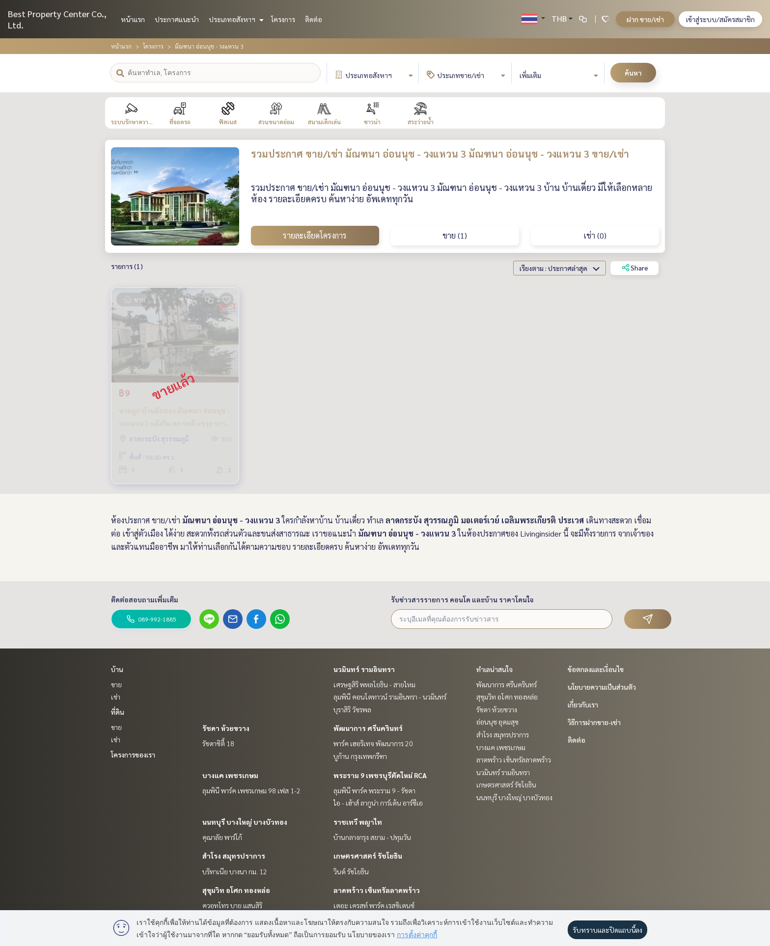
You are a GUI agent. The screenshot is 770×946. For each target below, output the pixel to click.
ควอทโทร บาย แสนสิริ (232, 905)
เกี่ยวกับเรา (583, 704)
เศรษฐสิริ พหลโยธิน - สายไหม (374, 684)
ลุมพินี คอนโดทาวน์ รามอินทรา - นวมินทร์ (389, 696)
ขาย (116, 684)
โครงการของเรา (133, 754)
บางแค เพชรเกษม (230, 775)
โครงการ (283, 19)
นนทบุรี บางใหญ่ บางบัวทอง (244, 821)
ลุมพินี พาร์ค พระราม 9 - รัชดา (374, 790)
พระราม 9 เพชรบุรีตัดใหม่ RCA (380, 775)
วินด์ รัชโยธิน (351, 871)
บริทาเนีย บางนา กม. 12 (234, 871)
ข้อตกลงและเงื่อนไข (596, 669)
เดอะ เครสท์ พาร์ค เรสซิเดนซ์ (373, 905)
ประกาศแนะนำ (177, 19)
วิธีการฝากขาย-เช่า (594, 722)
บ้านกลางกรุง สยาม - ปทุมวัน (372, 837)
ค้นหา (633, 72)
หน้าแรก (133, 19)
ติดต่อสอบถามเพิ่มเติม (144, 599)
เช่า (115, 696)
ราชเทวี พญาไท (357, 821)
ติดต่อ (313, 19)
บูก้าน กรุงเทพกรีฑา (360, 756)
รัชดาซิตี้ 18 (218, 743)
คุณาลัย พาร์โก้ (222, 837)
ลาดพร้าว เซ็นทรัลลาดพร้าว (376, 890)
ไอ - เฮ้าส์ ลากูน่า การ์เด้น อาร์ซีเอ (378, 802)
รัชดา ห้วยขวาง (225, 728)
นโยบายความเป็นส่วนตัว (602, 686)
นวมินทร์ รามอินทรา (364, 669)
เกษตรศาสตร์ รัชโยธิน (367, 855)
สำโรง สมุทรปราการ (233, 855)
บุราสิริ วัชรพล (352, 709)
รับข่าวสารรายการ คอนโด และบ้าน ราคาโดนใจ (462, 599)
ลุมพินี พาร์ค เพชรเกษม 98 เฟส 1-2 (251, 790)
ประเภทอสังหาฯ (235, 19)
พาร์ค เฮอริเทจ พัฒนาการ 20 (373, 743)
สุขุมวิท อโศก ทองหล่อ (236, 890)
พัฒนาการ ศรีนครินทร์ (368, 728)
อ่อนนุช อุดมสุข (497, 721)
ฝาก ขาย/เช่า (645, 19)
